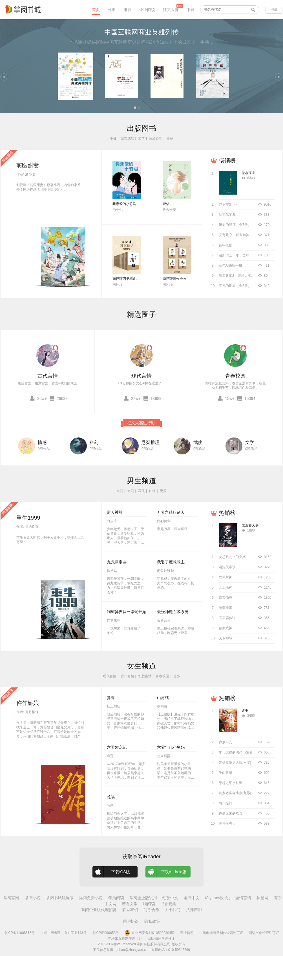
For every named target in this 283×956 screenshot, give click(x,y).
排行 (127, 9)
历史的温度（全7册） (235, 225)
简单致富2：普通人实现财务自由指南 (247, 276)
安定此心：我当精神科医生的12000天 (247, 235)
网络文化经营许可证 (264, 933)
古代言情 (47, 376)
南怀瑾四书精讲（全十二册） (134, 279)
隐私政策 (152, 921)
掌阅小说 (33, 898)
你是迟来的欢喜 (230, 813)
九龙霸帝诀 (117, 562)
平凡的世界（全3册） (235, 286)
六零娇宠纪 (117, 747)
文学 (141, 138)
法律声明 (194, 909)
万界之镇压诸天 (171, 512)
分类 (112, 9)
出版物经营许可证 (161, 938)
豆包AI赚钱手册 (230, 265)
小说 (113, 138)
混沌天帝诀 (227, 567)
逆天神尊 (115, 512)
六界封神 (225, 577)
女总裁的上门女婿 (232, 557)
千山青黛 (225, 773)
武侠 (197, 442)
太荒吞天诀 (250, 525)
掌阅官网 (11, 898)
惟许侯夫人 (227, 824)
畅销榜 (227, 160)
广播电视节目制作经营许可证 (221, 933)
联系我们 (130, 909)
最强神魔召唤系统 (173, 611)
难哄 (111, 797)
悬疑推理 (151, 442)
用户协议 (131, 921)
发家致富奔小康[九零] (235, 793)
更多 (170, 138)
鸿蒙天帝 (225, 608)
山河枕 (163, 697)
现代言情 (141, 376)
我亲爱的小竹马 (124, 204)
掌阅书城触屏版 (60, 898)
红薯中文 (170, 898)
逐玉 (245, 711)
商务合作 (151, 909)
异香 (111, 697)
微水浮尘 (248, 173)
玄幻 (119, 491)
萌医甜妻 (27, 165)
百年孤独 (225, 245)
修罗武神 (225, 628)
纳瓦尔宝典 (227, 215)
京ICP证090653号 (105, 933)
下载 (190, 9)
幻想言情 (145, 676)
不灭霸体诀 (227, 618)
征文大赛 (171, 9)
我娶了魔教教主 (171, 562)
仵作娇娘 (27, 703)
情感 (42, 442)
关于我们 (172, 909)
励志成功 (127, 138)
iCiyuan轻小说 (217, 898)
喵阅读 (149, 903)
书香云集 (168, 903)
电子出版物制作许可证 (125, 938)
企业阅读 (147, 9)
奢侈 (166, 204)
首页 (96, 9)
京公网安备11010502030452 (150, 933)
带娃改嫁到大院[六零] (235, 763)
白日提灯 (225, 803)
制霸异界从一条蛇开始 (126, 611)
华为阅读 (116, 898)
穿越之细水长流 (230, 783)
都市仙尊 (225, 598)
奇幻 (130, 491)
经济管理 (155, 138)
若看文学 (130, 903)
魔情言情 (243, 898)
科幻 (94, 442)
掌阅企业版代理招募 (99, 909)
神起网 (262, 898)
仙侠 (152, 491)
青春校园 (235, 376)
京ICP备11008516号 (19, 933)
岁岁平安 (225, 742)
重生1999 (28, 518)
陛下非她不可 (229, 204)
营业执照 (187, 933)
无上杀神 (225, 587)
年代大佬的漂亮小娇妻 (236, 752)
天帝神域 (225, 638)
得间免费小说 (91, 898)
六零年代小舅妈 (171, 747)
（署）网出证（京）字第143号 (63, 933)
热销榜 (227, 513)
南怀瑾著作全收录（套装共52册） (188, 279)
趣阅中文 (192, 898)
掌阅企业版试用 (143, 898)
